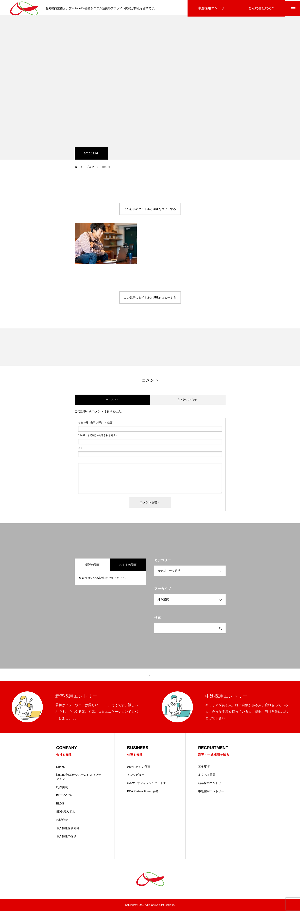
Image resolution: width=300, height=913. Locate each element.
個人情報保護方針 (67, 830)
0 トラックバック (187, 401)
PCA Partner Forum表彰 (142, 793)
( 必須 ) (96, 424)
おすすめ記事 (128, 566)
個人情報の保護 (66, 838)
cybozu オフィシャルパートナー (148, 785)
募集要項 (204, 768)
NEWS (60, 768)
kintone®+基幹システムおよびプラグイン (78, 779)
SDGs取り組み (65, 813)
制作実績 (62, 789)
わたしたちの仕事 (138, 768)
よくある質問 (206, 776)
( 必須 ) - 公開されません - (97, 437)
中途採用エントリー (211, 793)
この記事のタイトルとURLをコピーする (150, 210)
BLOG (60, 805)
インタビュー (136, 776)
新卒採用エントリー (211, 785)
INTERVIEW (64, 797)
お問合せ (62, 821)
